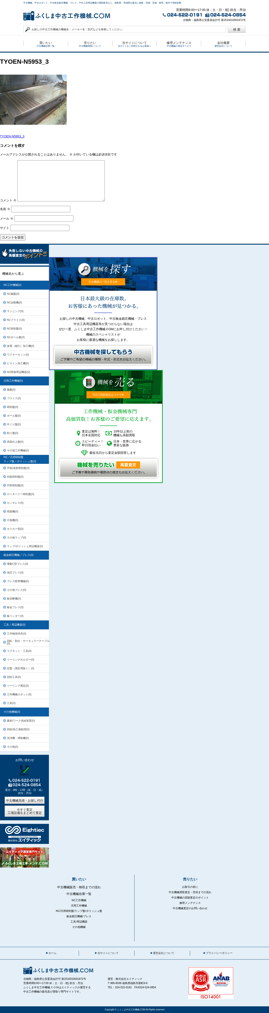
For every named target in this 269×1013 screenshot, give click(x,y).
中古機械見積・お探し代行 (24, 800)
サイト (4, 228)
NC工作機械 (79, 900)
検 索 (236, 29)
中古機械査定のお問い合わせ (190, 908)
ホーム (52, 953)
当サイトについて (108, 953)
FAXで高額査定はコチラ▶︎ (108, 394)
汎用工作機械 (79, 905)
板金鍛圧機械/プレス (78, 916)
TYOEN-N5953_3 (12, 136)
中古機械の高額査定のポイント (190, 897)
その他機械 (79, 927)
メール (6, 218)
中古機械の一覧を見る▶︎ (103, 281)
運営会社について (163, 953)
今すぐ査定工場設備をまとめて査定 (25, 811)
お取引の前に (190, 886)
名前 (5, 209)
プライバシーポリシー (219, 953)
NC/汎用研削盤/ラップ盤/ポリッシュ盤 (79, 911)
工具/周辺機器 (78, 921)
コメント (8, 200)
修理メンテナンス (190, 903)
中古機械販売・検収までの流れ (79, 887)
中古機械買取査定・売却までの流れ (190, 892)
